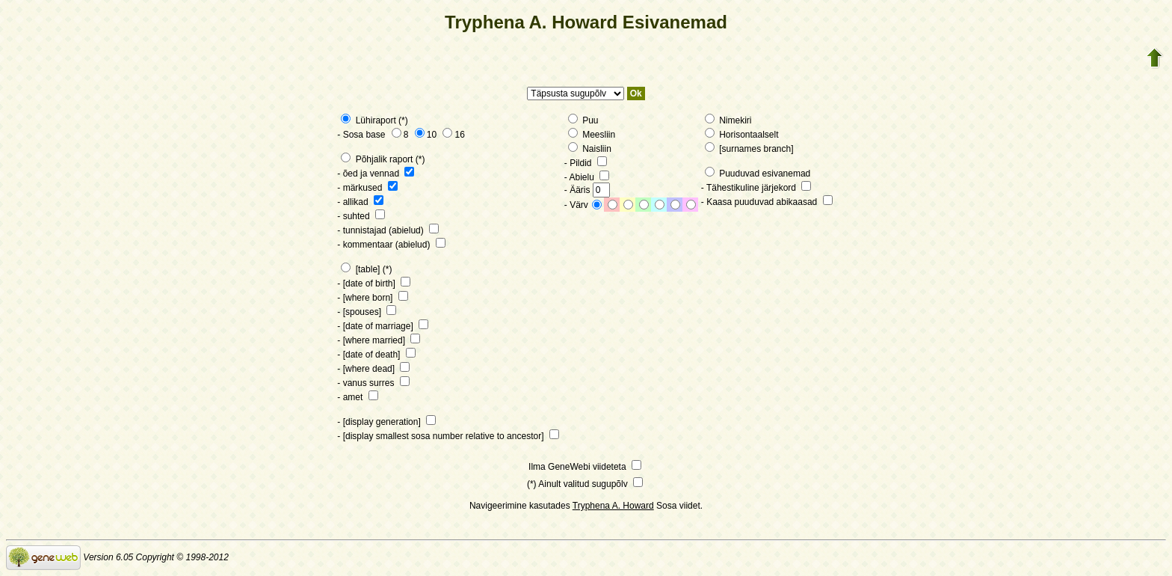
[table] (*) (366, 269)
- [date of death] (376, 354)
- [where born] (372, 297)
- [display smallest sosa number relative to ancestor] (447, 436)
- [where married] (378, 340)
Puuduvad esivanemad (757, 173)
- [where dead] (373, 369)
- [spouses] (366, 312)
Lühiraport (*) (374, 120)
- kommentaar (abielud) (391, 244)
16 (453, 134)
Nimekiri (728, 120)
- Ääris (587, 190)
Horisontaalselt (742, 134)
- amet (357, 397)
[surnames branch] (749, 149)
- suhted (361, 216)
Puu (583, 120)
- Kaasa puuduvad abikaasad (767, 202)
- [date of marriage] (382, 326)
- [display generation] (386, 422)
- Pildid (585, 163)
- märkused (367, 188)
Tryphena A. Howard (613, 505)
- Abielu (586, 177)
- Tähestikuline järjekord (756, 188)
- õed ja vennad (375, 173)
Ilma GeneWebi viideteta (584, 467)
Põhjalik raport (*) (383, 159)
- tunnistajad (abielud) (388, 230)
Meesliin (591, 134)
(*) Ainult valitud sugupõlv (585, 484)
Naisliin (589, 149)
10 (426, 134)
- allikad (360, 202)
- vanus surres (373, 383)
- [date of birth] (373, 283)
